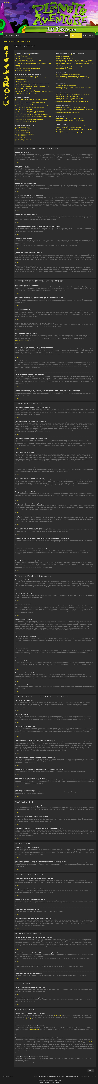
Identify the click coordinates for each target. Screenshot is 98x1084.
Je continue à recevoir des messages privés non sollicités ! (72, 76)
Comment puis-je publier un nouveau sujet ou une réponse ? (31, 99)
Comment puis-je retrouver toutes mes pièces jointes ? (70, 120)
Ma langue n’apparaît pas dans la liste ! (25, 84)
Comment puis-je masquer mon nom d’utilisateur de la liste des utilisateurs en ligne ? (32, 78)
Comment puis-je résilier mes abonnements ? (68, 112)
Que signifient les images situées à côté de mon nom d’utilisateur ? (33, 86)
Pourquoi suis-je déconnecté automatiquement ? (28, 68)
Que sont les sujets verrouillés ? (23, 139)
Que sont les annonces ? (21, 135)
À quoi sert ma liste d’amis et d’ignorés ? (66, 85)
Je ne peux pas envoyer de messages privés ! (68, 74)
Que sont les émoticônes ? (22, 130)
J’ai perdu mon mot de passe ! (23, 67)
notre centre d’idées (33, 1029)
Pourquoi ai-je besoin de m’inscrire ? (25, 55)
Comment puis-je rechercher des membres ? (67, 100)
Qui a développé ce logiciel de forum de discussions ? (70, 126)
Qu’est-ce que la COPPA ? (22, 56)
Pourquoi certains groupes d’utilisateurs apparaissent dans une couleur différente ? (74, 64)
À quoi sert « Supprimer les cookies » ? (25, 70)
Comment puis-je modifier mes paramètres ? (27, 76)
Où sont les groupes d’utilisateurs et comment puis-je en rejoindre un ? (74, 60)
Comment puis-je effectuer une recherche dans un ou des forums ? (73, 94)
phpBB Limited (58, 1015)
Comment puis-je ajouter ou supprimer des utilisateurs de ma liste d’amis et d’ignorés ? (73, 88)
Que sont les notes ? (20, 137)
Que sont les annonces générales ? (24, 134)
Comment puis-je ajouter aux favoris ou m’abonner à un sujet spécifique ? (75, 109)
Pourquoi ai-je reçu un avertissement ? (25, 113)
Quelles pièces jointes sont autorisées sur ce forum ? (70, 118)
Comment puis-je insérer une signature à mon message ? (30, 102)
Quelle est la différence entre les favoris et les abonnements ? (72, 107)
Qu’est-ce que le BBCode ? (22, 127)
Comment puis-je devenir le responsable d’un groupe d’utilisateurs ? (74, 62)
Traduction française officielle (46, 1082)
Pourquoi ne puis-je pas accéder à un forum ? (27, 109)
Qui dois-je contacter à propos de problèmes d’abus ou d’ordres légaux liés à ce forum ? (74, 130)
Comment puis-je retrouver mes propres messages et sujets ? (72, 101)
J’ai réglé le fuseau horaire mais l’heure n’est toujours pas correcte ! (33, 83)
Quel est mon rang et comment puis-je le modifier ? (28, 90)
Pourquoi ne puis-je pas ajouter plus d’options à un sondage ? (31, 106)
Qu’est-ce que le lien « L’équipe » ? (65, 68)
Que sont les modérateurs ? (63, 56)
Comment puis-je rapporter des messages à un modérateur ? (31, 114)
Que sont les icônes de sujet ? (23, 141)
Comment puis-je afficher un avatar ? (24, 88)
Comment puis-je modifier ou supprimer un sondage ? (29, 107)
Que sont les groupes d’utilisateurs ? (65, 58)
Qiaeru (57, 1082)
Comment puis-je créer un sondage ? (25, 104)
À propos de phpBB (26, 1019)
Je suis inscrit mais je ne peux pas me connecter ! (28, 60)
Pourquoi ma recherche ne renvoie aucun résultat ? (69, 96)
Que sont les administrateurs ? (64, 55)
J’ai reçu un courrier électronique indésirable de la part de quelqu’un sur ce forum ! (74, 78)
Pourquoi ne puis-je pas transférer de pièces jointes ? (29, 111)
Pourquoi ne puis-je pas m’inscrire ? (24, 58)
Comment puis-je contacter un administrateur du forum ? (70, 133)
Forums (6, 2)
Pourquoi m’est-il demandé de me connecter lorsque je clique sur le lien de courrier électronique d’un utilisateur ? (34, 92)
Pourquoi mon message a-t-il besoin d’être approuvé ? (29, 119)
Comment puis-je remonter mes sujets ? (26, 121)
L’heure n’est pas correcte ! (22, 81)
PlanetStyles (58, 1080)
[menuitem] (18, 35)
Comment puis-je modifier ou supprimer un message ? (29, 101)
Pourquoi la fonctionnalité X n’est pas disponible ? (69, 127)
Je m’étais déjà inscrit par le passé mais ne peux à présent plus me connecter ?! (33, 64)
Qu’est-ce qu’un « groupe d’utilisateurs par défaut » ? (70, 67)
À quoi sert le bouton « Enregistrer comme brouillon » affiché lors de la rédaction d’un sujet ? (34, 117)
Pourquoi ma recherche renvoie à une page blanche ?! (70, 98)
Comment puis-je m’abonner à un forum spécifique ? (69, 111)
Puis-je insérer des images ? (23, 132)
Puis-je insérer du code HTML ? (23, 129)
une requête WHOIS (87, 1041)
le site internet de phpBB (21, 340)
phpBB (45, 1080)
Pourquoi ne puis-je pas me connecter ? (25, 62)
